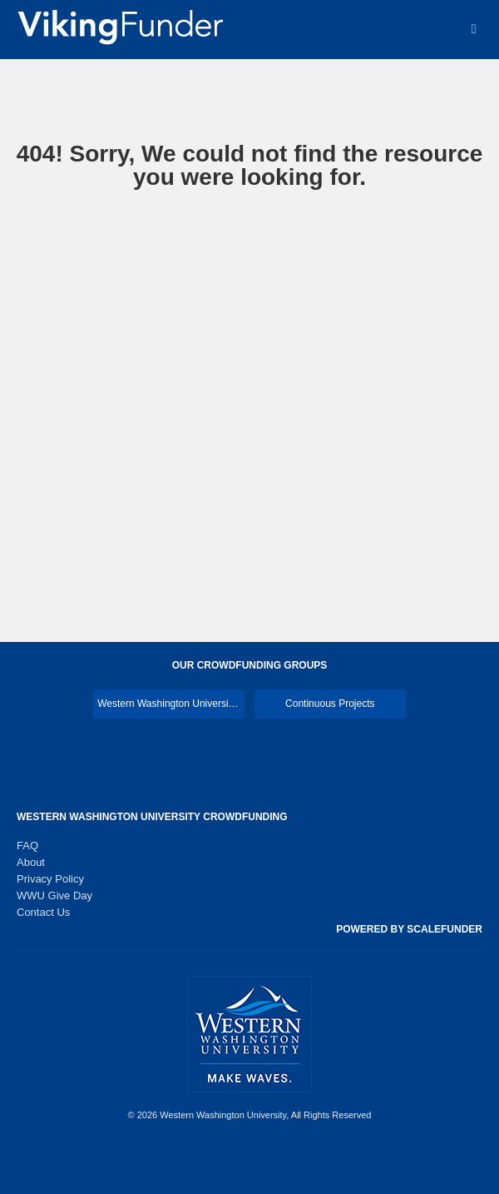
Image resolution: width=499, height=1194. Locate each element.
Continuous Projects (329, 703)
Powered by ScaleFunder (409, 929)
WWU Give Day (54, 895)
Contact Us (43, 912)
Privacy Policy (50, 879)
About (31, 862)
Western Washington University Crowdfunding (152, 817)
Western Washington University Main (171, 703)
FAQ (27, 845)
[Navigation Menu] (473, 29)
